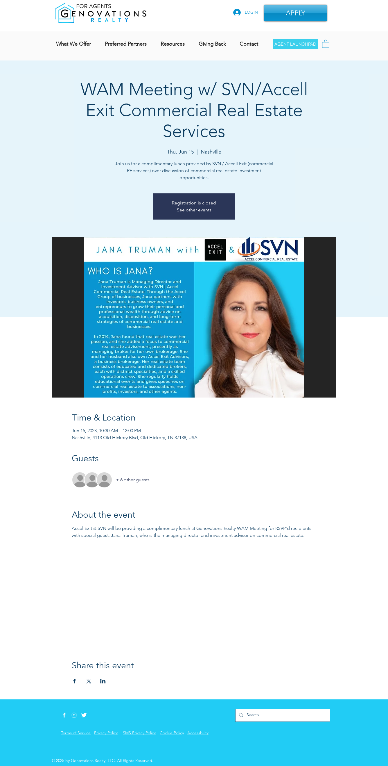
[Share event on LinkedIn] (103, 681)
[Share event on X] (88, 681)
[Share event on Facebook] (74, 681)
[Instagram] (74, 715)
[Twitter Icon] (84, 715)
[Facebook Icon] (64, 715)
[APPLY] (295, 13)
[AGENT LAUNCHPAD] (295, 44)
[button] (325, 43)
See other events (194, 210)
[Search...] (282, 715)
